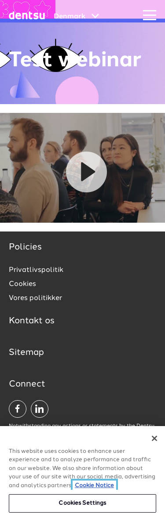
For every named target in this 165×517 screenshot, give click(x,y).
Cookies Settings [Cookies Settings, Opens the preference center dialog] (82, 503)
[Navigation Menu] (149, 15)
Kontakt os (32, 321)
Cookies (22, 284)
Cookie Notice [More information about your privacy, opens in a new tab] (94, 485)
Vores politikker (35, 298)
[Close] (154, 438)
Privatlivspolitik (36, 270)
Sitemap (26, 352)
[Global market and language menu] (76, 17)
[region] (82, 471)
